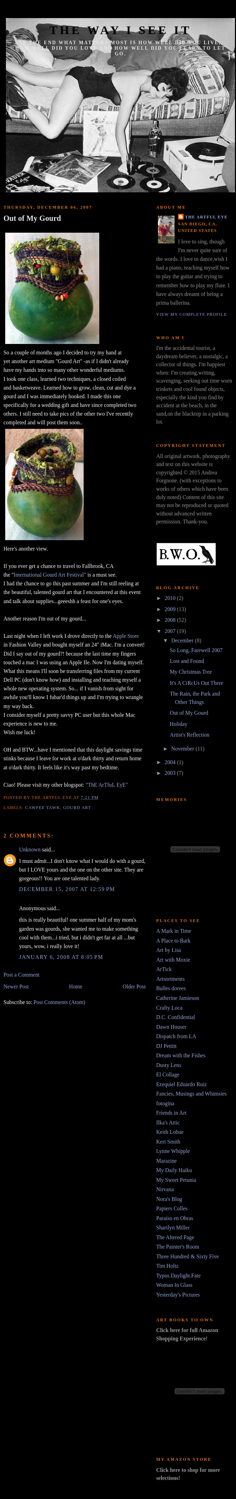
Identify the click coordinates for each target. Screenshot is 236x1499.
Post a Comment (21, 975)
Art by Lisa (168, 950)
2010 (171, 598)
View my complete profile (191, 314)
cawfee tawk (42, 807)
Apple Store (126, 636)
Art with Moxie (173, 960)
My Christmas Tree (191, 672)
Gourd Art (77, 807)
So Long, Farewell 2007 (196, 650)
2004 (171, 762)
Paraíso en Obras (174, 1218)
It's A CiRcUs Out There (196, 683)
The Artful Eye (206, 217)
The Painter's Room (177, 1247)
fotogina (165, 1103)
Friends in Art (171, 1113)
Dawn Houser (171, 1027)
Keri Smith (168, 1142)
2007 (171, 631)
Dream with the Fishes (180, 1055)
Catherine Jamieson (177, 998)
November (183, 749)
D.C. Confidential (175, 1017)
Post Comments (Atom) (59, 1002)
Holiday (178, 724)
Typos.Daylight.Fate (178, 1275)
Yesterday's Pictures (178, 1295)
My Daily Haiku (174, 1170)
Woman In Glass (174, 1285)
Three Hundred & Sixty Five (187, 1256)
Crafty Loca (169, 1008)
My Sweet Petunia (176, 1180)
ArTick (164, 969)
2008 (171, 620)
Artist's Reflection (189, 735)
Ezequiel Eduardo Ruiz (181, 1084)
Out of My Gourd (32, 218)
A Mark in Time (173, 931)
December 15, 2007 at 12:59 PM (67, 889)
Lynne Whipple (173, 1151)
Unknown (30, 849)
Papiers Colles (171, 1208)
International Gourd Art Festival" (50, 575)
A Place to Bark (173, 941)
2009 (171, 609)
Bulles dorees (171, 988)
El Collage (167, 1074)
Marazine (166, 1161)
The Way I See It (120, 30)
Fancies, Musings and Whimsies (191, 1094)
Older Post (134, 986)
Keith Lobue (170, 1132)
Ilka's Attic (168, 1122)
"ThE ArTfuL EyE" (107, 785)
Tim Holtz (167, 1266)
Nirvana (165, 1189)
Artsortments (170, 979)
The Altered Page (175, 1237)
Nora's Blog (169, 1199)
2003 (171, 773)
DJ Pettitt (166, 1046)
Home (75, 986)
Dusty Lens (168, 1065)
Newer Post (16, 986)
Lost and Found (187, 661)
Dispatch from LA (176, 1036)
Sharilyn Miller (173, 1228)
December (183, 640)
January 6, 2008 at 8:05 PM (61, 957)
